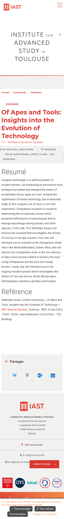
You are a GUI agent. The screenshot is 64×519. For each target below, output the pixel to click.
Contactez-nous (42, 464)
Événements (19, 92)
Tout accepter (21, 508)
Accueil (5, 92)
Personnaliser (17, 514)
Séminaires (36, 92)
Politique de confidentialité (45, 514)
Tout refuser (45, 508)
